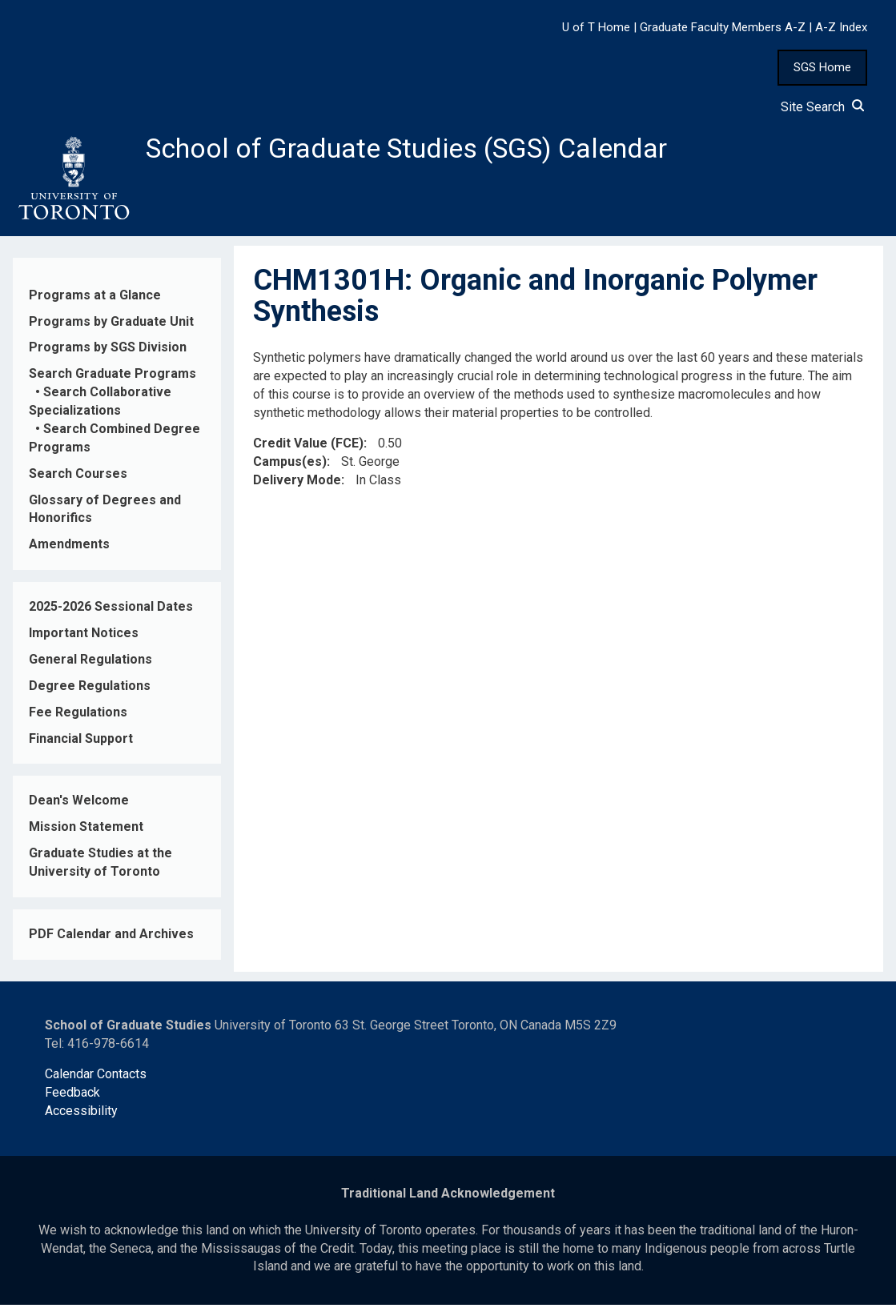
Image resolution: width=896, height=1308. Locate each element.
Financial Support (81, 740)
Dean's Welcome (79, 803)
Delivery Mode (297, 483)
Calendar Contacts (96, 1077)
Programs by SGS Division (108, 350)
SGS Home (822, 67)
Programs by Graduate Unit (111, 323)
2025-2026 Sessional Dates (111, 609)
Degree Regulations (90, 688)
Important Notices (84, 636)
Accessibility (81, 1113)
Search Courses (78, 475)
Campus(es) (290, 464)
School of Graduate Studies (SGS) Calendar (422, 150)
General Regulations (90, 662)
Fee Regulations (78, 714)
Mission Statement (86, 829)
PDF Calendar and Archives (111, 937)
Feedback (72, 1095)
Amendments (69, 547)
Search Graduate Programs (112, 376)
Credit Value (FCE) (308, 446)
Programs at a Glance (95, 297)
